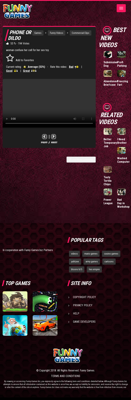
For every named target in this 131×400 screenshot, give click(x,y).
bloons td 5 (76, 269)
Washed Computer (123, 159)
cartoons (109, 261)
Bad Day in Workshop (123, 203)
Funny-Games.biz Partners (38, 250)
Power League (108, 201)
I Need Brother (122, 140)
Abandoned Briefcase (111, 82)
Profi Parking (122, 63)
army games (92, 261)
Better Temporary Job (110, 142)
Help (76, 313)
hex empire (94, 269)
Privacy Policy (82, 305)
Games (37, 33)
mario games (90, 253)
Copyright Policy (84, 297)
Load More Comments (81, 159)
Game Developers (84, 321)
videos (74, 253)
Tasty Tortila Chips (107, 180)
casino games (111, 253)
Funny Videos (56, 33)
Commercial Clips (80, 33)
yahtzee (75, 261)
